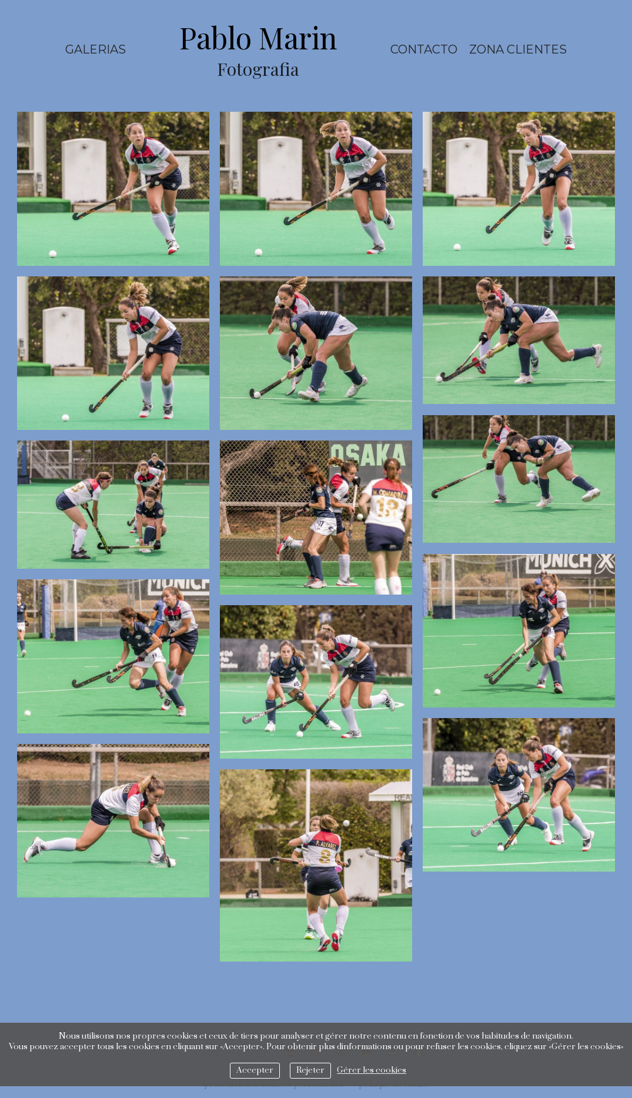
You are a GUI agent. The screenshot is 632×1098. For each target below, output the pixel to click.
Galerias (95, 49)
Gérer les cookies (371, 1070)
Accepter (254, 1070)
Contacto (423, 49)
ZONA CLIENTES (518, 49)
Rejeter (310, 1070)
